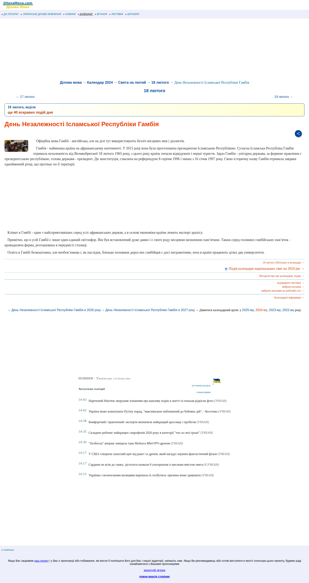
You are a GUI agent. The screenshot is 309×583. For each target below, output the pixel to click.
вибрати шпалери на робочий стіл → (283, 290)
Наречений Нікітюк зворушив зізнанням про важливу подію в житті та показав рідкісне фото (150, 400)
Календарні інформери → (289, 297)
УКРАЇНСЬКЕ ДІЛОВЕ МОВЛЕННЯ (41, 14)
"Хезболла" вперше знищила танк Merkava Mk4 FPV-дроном (129, 443)
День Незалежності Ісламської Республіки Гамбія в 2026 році (56, 310)
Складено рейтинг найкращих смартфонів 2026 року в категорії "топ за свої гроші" (144, 432)
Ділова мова (71, 82)
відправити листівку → (290, 282)
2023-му (275, 310)
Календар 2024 (100, 82)
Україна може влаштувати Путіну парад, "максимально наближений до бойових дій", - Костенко (153, 411)
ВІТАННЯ (101, 14)
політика (7, 550)
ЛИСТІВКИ (116, 14)
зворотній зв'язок (154, 570)
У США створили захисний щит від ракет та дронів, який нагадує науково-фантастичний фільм (152, 454)
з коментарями (203, 392)
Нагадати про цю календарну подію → (281, 275)
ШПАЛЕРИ (132, 14)
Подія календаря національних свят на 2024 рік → (264, 269)
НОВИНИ (69, 14)
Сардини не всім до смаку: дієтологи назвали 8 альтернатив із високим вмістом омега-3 (147, 464)
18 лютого (160, 82)
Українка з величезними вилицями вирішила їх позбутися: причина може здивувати (144, 475)
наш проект (41, 560)
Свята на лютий (132, 82)
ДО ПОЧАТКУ (10, 14)
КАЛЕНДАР (85, 14)
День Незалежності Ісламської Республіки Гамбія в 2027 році (150, 310)
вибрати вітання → (293, 286)
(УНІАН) (220, 400)
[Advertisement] (118, 50)
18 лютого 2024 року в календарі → (283, 262)
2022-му (288, 310)
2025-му (248, 310)
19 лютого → (283, 96)
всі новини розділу (201, 385)
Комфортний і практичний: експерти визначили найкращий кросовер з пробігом (142, 422)
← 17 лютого (25, 96)
